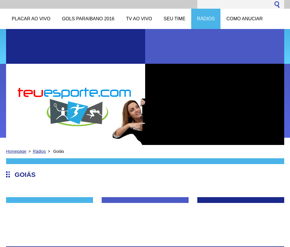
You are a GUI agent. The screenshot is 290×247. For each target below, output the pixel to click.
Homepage (16, 151)
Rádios (39, 151)
